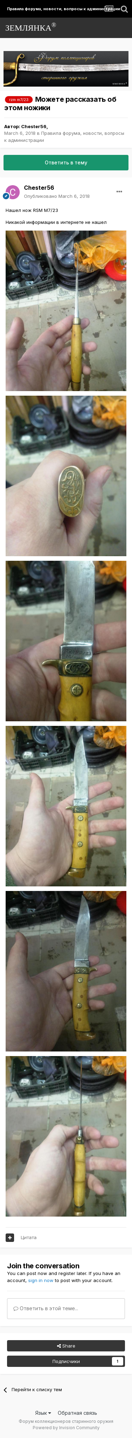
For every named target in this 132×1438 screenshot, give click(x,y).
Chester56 (33, 126)
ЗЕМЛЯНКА (30, 26)
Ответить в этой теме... (45, 1308)
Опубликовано (57, 196)
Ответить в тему (66, 162)
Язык (43, 1413)
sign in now (41, 1280)
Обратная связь (77, 1413)
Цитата (29, 1237)
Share (66, 1345)
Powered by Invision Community (66, 1427)
